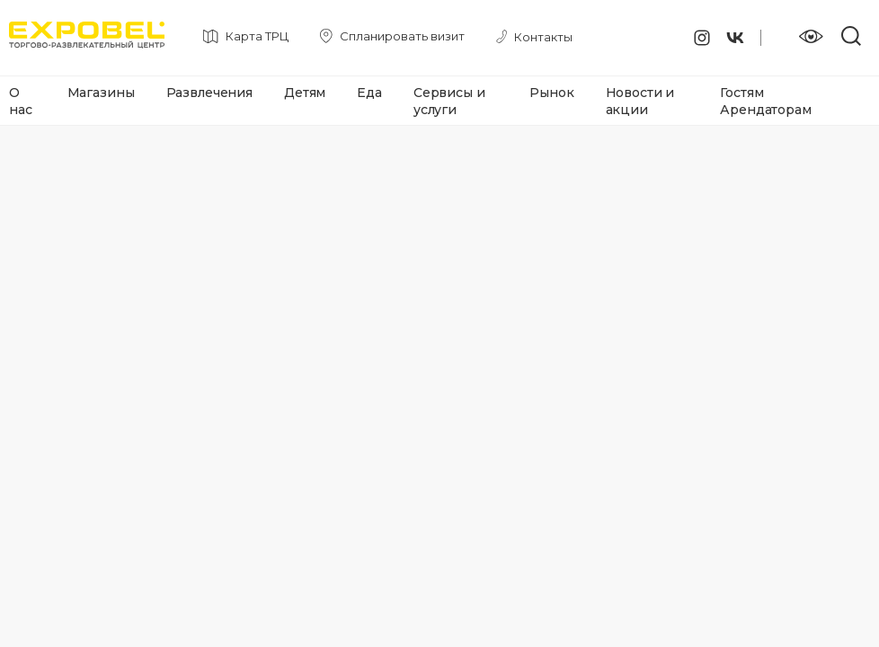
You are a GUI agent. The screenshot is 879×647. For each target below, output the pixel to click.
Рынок (551, 92)
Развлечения (209, 92)
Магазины (101, 92)
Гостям (741, 92)
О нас (20, 101)
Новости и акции (640, 101)
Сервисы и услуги (449, 101)
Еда (369, 92)
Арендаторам (765, 110)
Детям (304, 92)
